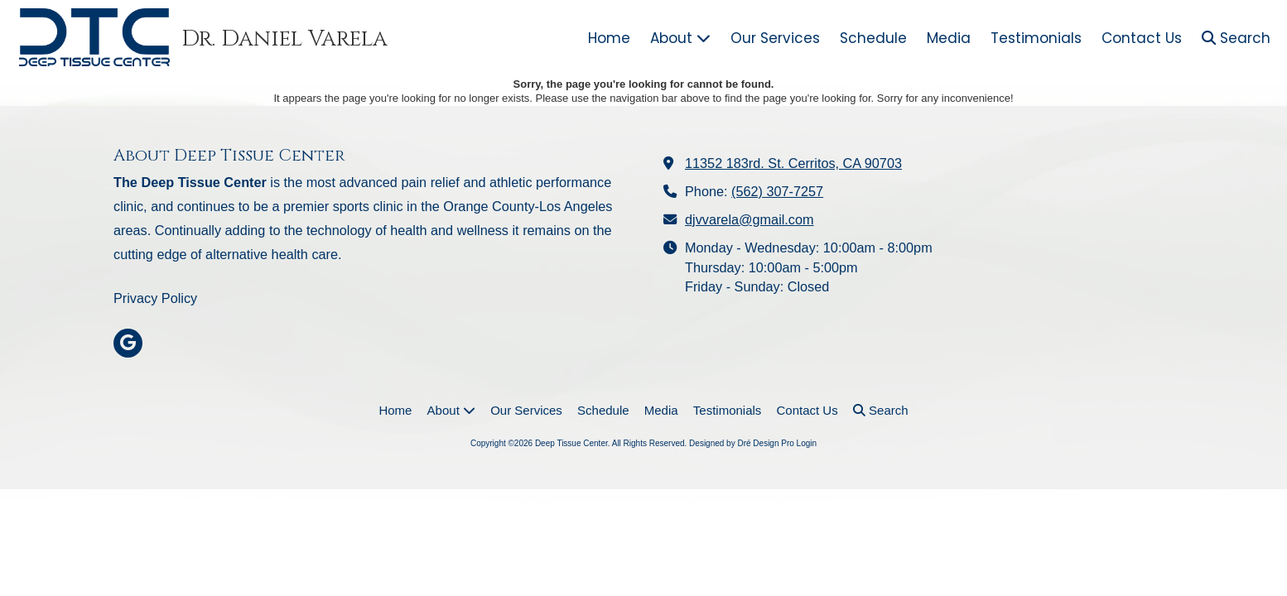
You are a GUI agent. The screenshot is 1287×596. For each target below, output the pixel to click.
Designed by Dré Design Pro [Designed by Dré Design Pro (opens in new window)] (741, 443)
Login (807, 443)
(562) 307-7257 (777, 191)
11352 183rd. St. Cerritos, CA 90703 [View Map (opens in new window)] (793, 163)
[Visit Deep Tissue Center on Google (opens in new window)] (127, 343)
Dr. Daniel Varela (284, 39)
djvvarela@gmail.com (749, 219)
